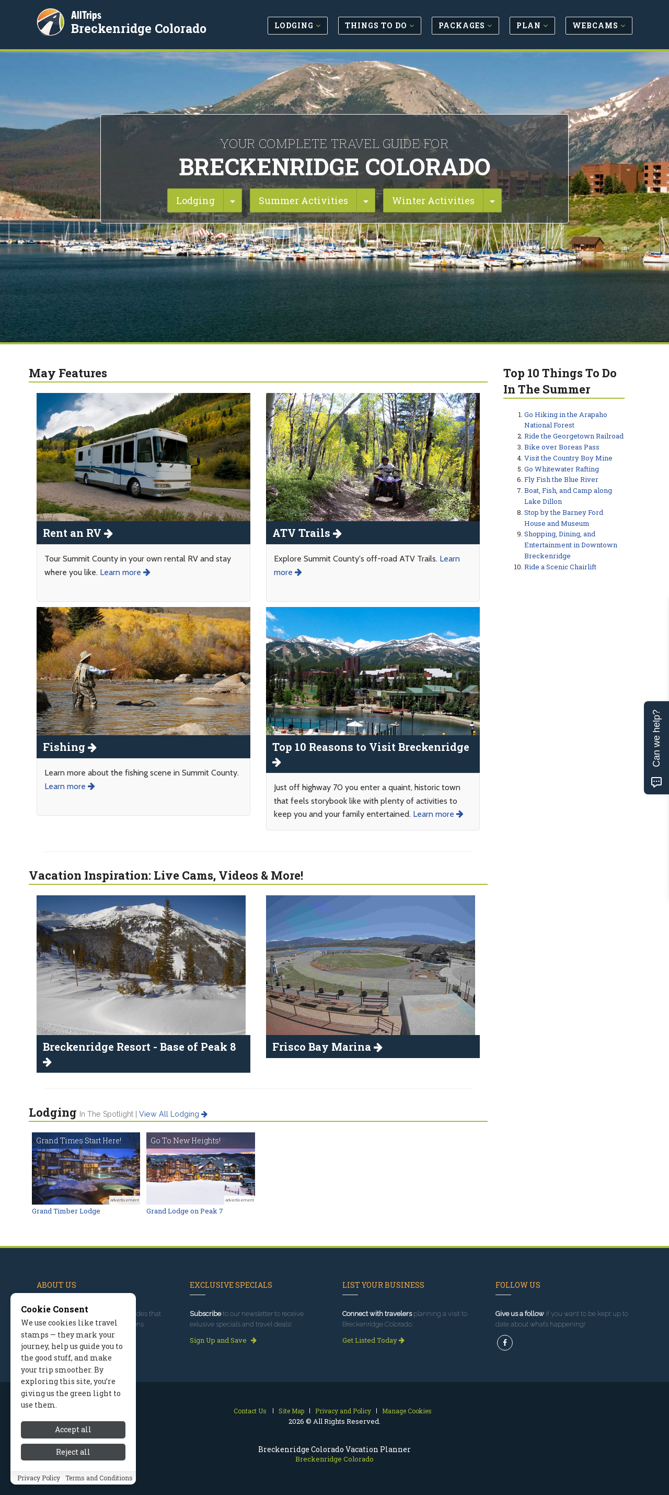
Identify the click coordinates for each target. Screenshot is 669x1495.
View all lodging (173, 1114)
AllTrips (86, 15)
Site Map (291, 1411)
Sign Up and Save (223, 1340)
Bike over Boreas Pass (561, 447)
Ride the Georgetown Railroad (574, 436)
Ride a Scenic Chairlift (560, 566)
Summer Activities (303, 200)
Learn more (125, 572)
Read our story (64, 1340)
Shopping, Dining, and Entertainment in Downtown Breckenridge (570, 544)
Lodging (195, 200)
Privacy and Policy (343, 1411)
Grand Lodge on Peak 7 (184, 1211)
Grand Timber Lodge (66, 1211)
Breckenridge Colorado (138, 28)
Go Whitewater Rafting (561, 469)
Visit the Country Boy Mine (568, 458)
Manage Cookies (407, 1411)
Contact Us (250, 1411)
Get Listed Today (373, 1340)
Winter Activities (433, 200)
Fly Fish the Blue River (561, 479)
